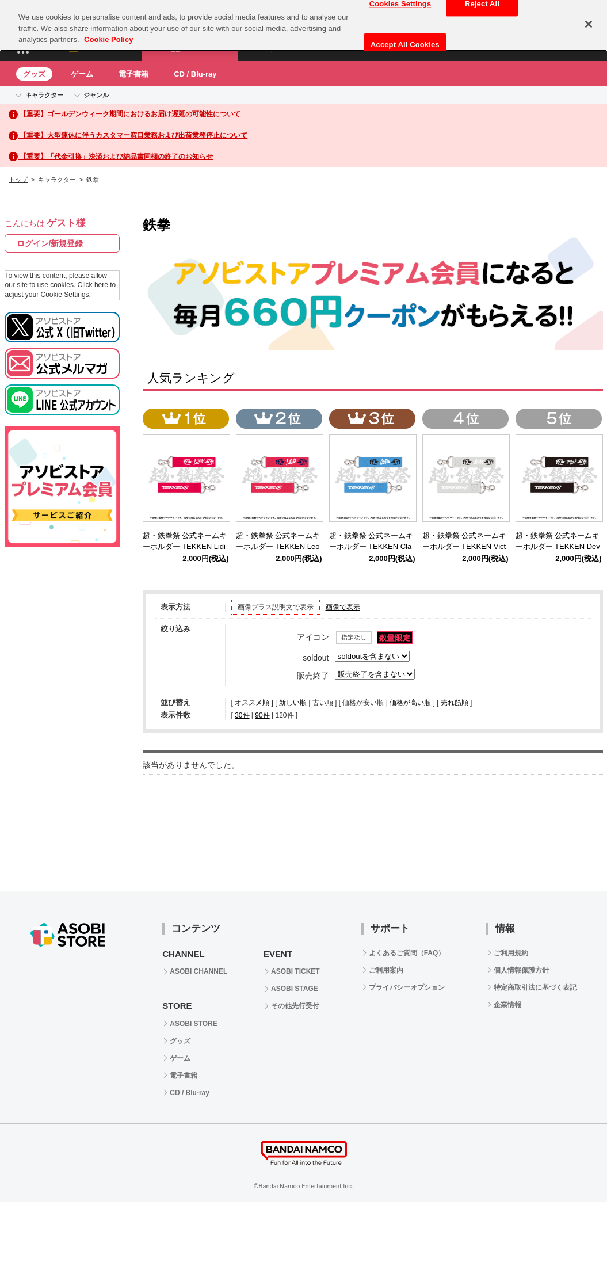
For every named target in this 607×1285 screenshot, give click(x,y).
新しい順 (293, 703)
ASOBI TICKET (295, 971)
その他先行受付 (295, 1006)
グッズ (34, 74)
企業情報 (507, 1005)
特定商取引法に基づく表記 (535, 987)
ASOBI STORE (193, 1024)
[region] (303, 25)
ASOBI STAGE (294, 989)
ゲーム (82, 74)
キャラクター (44, 94)
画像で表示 (343, 607)
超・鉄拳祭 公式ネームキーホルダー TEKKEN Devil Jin (558, 546)
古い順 (322, 703)
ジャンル (96, 94)
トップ (18, 179)
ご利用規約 (511, 953)
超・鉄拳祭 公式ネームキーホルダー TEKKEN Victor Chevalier (464, 546)
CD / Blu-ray (195, 74)
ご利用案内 (386, 970)
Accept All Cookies (405, 44)
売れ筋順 (454, 703)
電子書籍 (133, 74)
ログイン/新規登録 (50, 243)
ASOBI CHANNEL (198, 971)
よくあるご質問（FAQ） (407, 953)
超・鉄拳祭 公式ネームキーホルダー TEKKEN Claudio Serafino (371, 546)
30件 (242, 715)
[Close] (588, 24)
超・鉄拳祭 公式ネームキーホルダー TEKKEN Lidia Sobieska (185, 546)
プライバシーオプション (407, 987)
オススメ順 (252, 703)
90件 (262, 715)
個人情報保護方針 (521, 970)
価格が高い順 (410, 703)
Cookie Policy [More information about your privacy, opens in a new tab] (108, 39)
